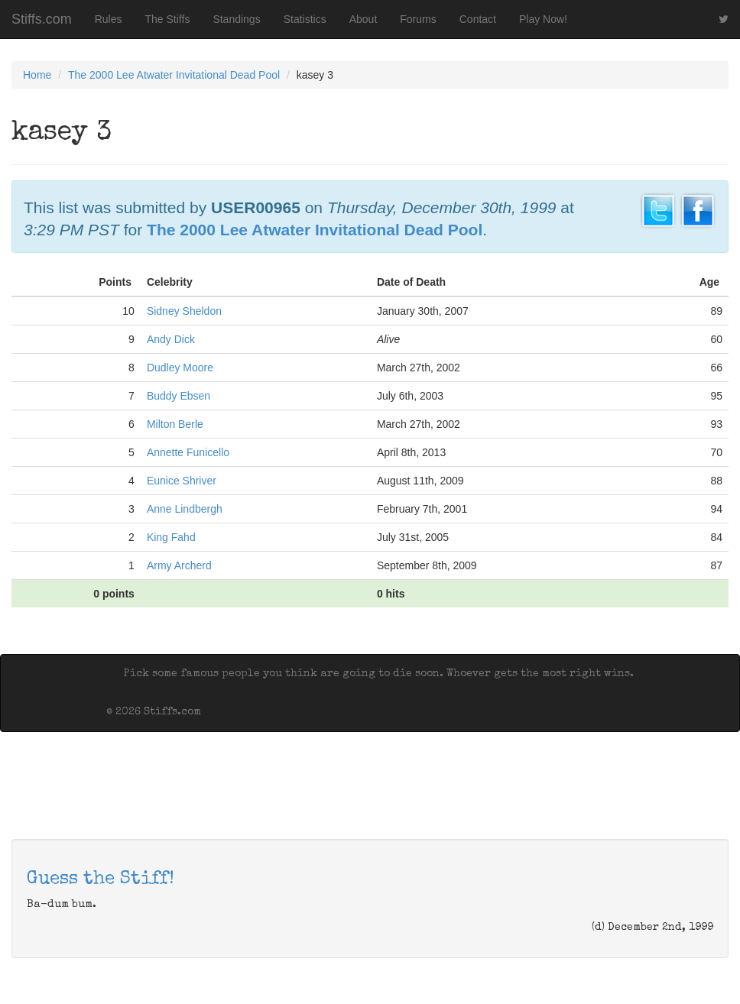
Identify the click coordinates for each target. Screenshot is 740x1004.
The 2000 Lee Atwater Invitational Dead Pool (174, 75)
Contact (477, 19)
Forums (418, 19)
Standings (236, 19)
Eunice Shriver (181, 480)
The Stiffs (167, 19)
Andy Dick (171, 339)
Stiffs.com (41, 19)
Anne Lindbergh (184, 509)
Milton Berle (175, 424)
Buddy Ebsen (178, 396)
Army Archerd (179, 565)
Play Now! (543, 19)
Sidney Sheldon (184, 311)
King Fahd (171, 537)
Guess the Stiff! (100, 879)
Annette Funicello (188, 452)
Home (37, 75)
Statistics (305, 19)
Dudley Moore (180, 367)
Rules (108, 19)
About (363, 19)
